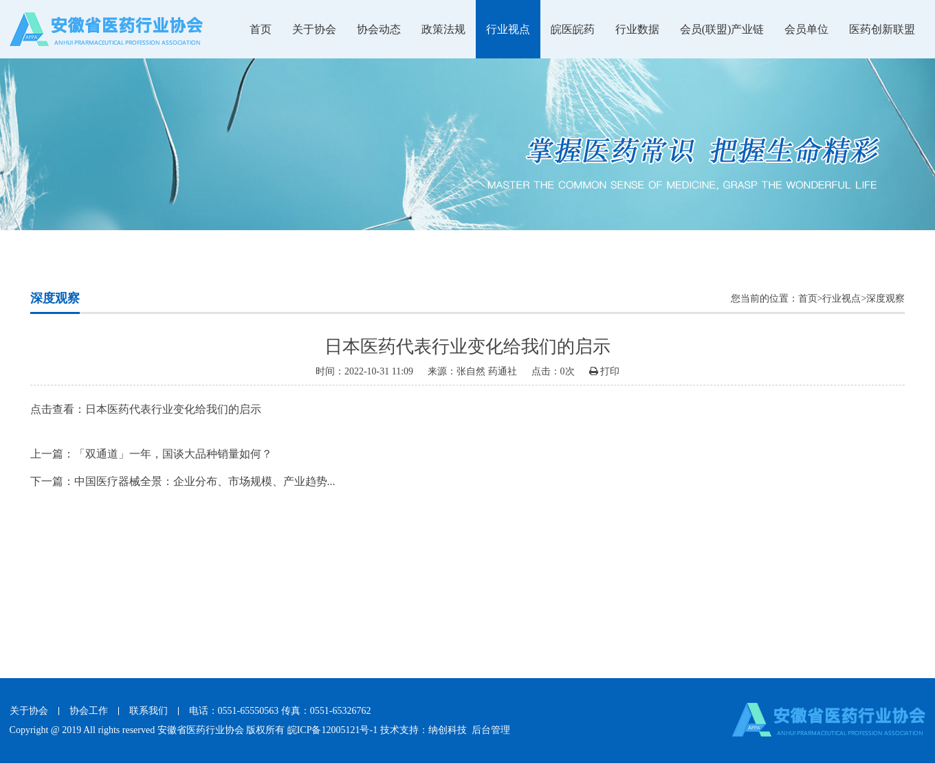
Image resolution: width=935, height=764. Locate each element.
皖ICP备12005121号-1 (332, 730)
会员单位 (806, 29)
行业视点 (508, 29)
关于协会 (314, 29)
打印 (604, 371)
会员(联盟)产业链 (722, 29)
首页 (261, 29)
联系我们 (148, 711)
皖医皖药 (573, 29)
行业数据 (637, 29)
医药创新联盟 (882, 29)
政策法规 (443, 29)
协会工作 (88, 711)
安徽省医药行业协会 (200, 730)
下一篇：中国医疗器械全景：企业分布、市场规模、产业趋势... (183, 481)
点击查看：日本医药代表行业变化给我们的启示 (145, 409)
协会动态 (379, 29)
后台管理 (491, 730)
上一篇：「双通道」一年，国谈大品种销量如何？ (151, 454)
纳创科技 (447, 730)
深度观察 (885, 298)
